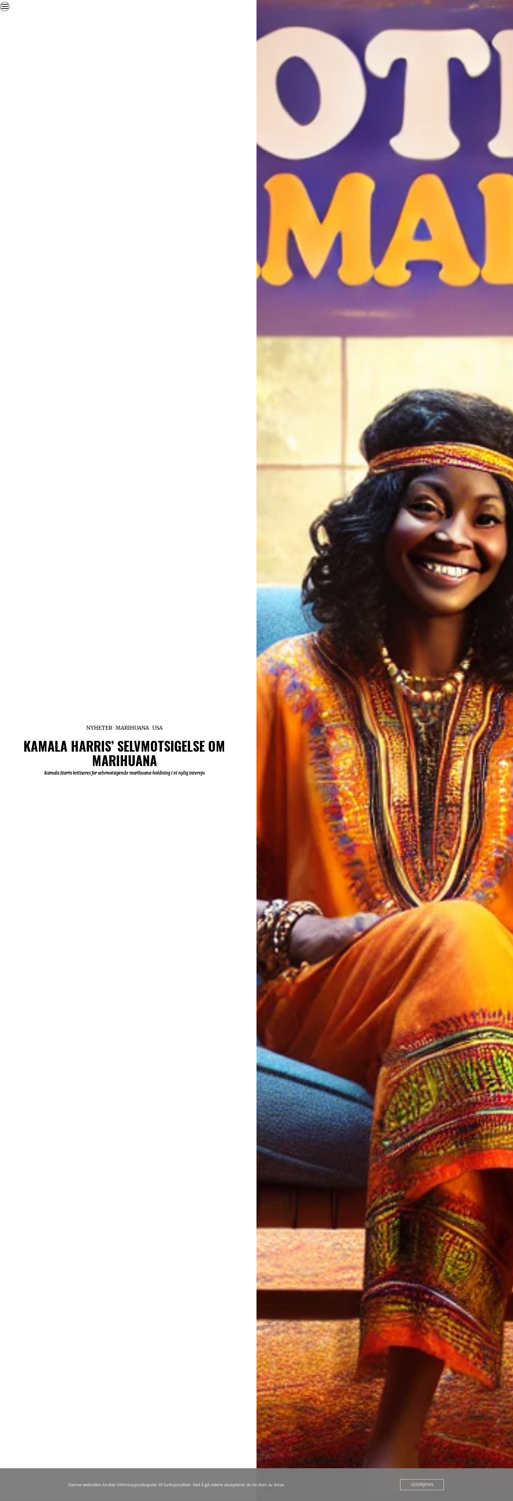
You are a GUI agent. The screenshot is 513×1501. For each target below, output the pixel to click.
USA (157, 727)
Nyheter (99, 727)
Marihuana (132, 727)
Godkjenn (422, 1485)
